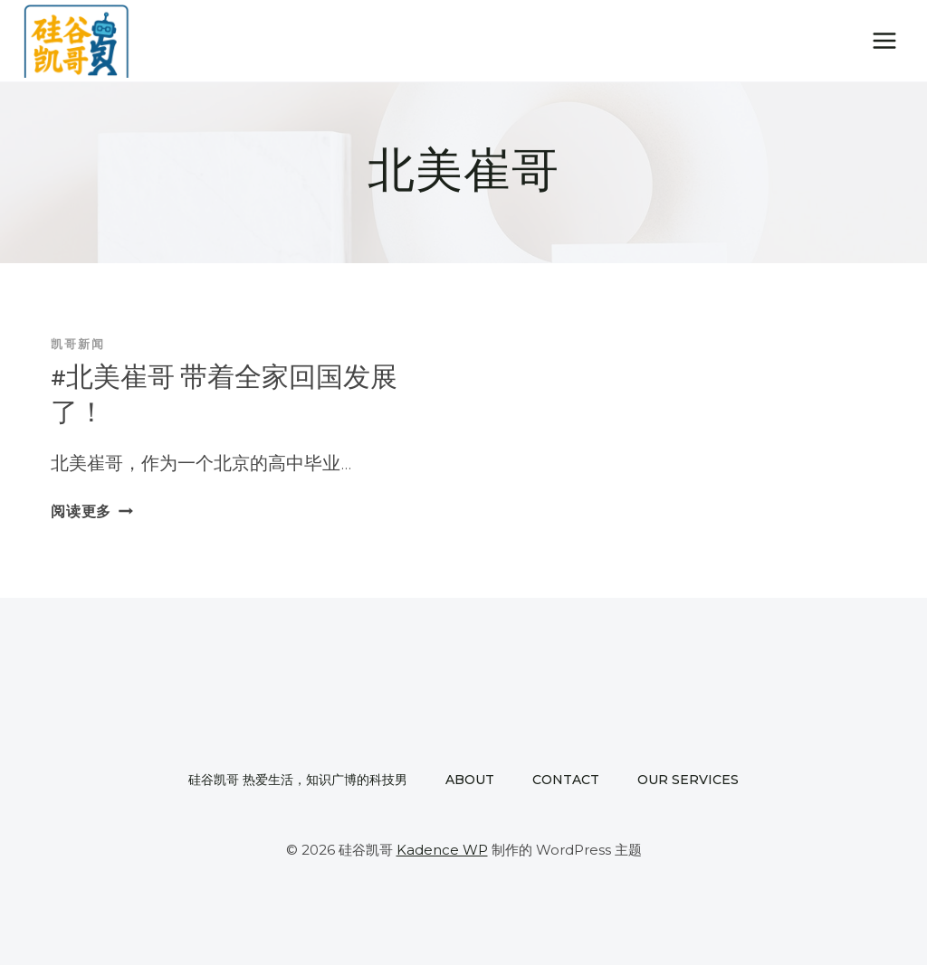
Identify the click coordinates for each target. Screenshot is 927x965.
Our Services (688, 779)
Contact (565, 779)
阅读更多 (92, 511)
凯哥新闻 (78, 344)
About (469, 779)
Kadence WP (442, 849)
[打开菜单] (884, 40)
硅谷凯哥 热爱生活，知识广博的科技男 (297, 779)
